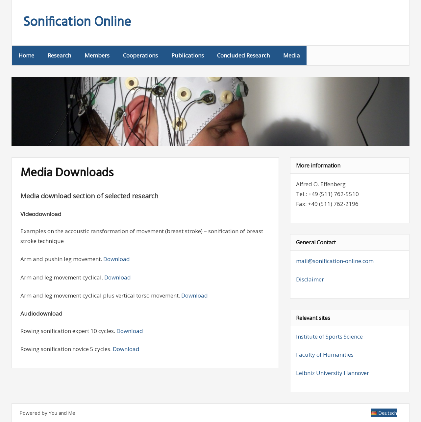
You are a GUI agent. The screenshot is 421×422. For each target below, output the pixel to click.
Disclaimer (310, 279)
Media (291, 55)
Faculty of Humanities (325, 354)
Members (97, 55)
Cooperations (140, 55)
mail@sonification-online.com (335, 261)
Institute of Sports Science (329, 336)
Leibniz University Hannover (332, 373)
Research (59, 55)
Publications (187, 55)
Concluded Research (243, 55)
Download (116, 259)
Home (26, 55)
